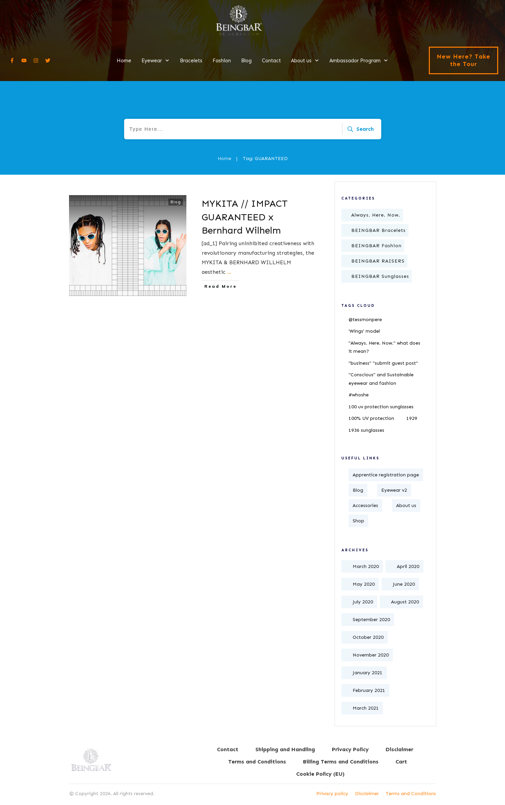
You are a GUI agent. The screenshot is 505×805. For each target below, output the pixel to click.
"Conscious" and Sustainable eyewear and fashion (381, 379)
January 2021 (368, 673)
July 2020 (363, 602)
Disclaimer (367, 793)
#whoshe (359, 395)
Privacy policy (332, 793)
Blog (175, 202)
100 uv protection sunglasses (381, 407)
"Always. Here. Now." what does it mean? (384, 347)
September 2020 (371, 619)
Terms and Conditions (411, 793)
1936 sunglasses (366, 430)
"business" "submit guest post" (383, 363)
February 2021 (369, 690)
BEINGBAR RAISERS (378, 261)
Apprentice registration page (386, 475)
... (229, 272)
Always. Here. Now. (375, 215)
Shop (358, 521)
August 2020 (405, 602)
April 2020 (408, 566)
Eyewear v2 (394, 490)
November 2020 (371, 655)
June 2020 (404, 584)
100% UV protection (371, 418)
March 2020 (366, 566)
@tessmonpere (365, 319)
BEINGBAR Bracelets (378, 230)
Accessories (365, 505)
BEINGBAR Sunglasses (380, 276)
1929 (411, 418)
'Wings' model (364, 331)
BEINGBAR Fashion (376, 246)
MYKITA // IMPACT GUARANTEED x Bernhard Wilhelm (245, 217)
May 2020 (364, 584)
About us (406, 505)
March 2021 (366, 708)
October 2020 (368, 637)
